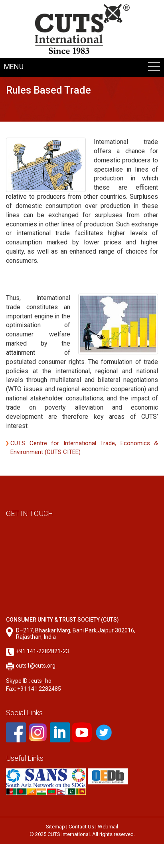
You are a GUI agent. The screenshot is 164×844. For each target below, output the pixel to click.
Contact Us (81, 827)
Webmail (108, 827)
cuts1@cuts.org (35, 665)
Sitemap (55, 827)
